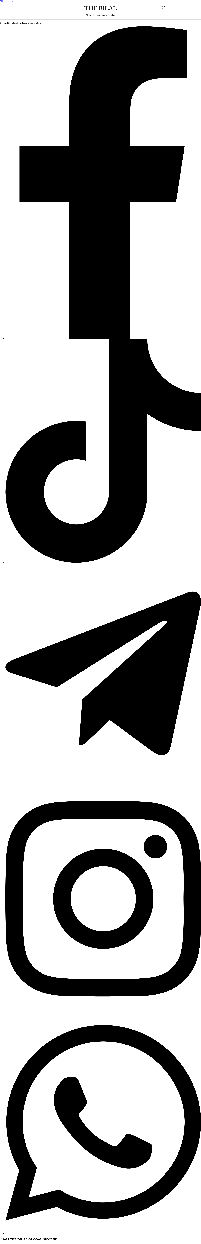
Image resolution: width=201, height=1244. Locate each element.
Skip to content (6, 1)
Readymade (101, 15)
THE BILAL (100, 8)
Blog (113, 15)
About (88, 15)
